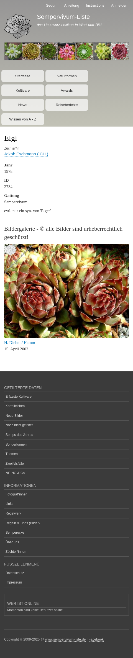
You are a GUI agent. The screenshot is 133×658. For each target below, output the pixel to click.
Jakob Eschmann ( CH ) (26, 153)
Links (9, 504)
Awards (67, 90)
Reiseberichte (67, 105)
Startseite (22, 76)
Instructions (95, 5)
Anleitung (71, 5)
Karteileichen (15, 406)
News (22, 105)
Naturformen (67, 76)
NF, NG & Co (15, 473)
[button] (66, 336)
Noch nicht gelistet (19, 425)
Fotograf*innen (16, 494)
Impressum (14, 582)
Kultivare (23, 90)
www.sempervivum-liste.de (65, 639)
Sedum (51, 5)
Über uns (12, 542)
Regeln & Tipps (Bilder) (23, 523)
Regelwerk (13, 513)
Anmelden (119, 5)
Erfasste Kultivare (19, 397)
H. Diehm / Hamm (19, 342)
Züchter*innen (16, 552)
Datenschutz (15, 573)
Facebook (96, 639)
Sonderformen (16, 444)
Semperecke (15, 532)
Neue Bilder (14, 416)
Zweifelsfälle (15, 464)
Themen (12, 454)
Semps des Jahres (19, 435)
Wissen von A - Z (22, 119)
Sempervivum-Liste (63, 16)
